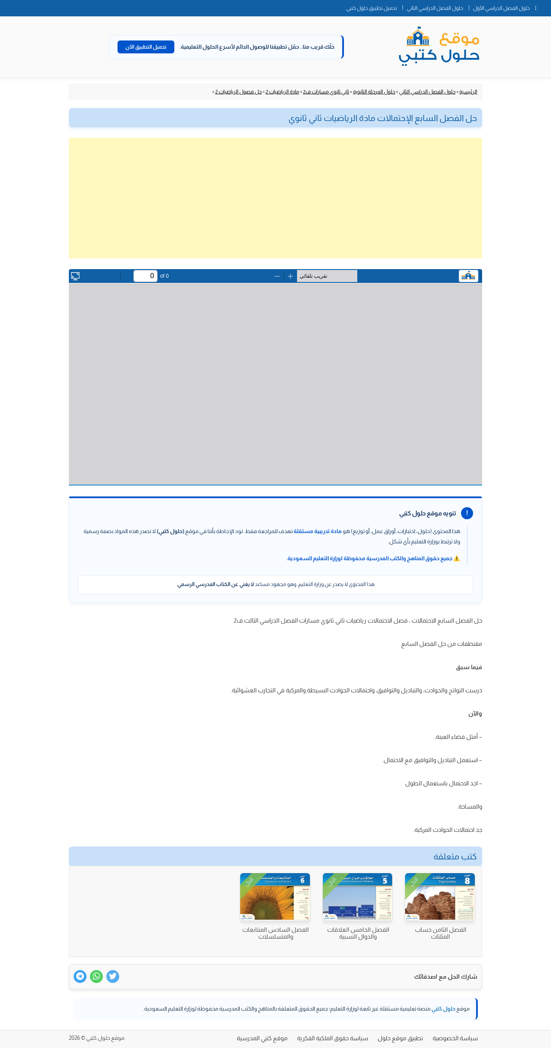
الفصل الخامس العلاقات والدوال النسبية (358, 933)
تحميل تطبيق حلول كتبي (371, 8)
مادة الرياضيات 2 (282, 92)
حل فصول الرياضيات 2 (238, 92)
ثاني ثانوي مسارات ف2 (326, 92)
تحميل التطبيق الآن (146, 47)
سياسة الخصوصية (455, 1038)
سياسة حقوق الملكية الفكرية (332, 1038)
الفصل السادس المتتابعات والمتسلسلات (275, 933)
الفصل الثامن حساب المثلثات (440, 933)
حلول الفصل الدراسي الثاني (435, 8)
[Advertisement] (275, 198)
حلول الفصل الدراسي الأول (501, 8)
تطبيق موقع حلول (400, 1038)
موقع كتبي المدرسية (262, 1038)
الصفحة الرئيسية (543, 6)
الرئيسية (468, 92)
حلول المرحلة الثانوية (374, 92)
